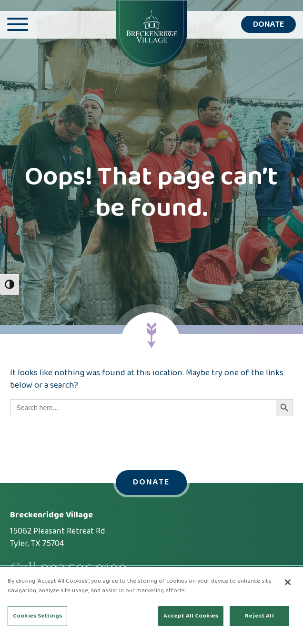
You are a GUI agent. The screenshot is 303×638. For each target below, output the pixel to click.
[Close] (287, 582)
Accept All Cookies (190, 616)
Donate (268, 24)
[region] (151, 602)
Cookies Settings (37, 616)
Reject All (259, 616)
